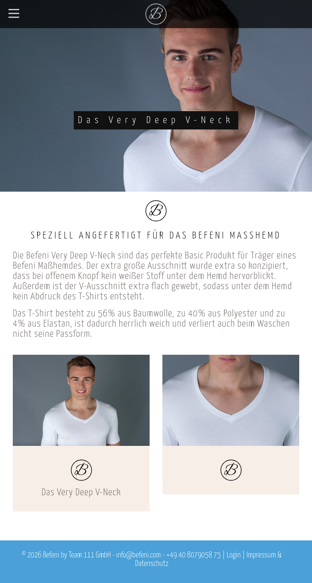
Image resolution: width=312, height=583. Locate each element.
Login (234, 555)
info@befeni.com (138, 555)
